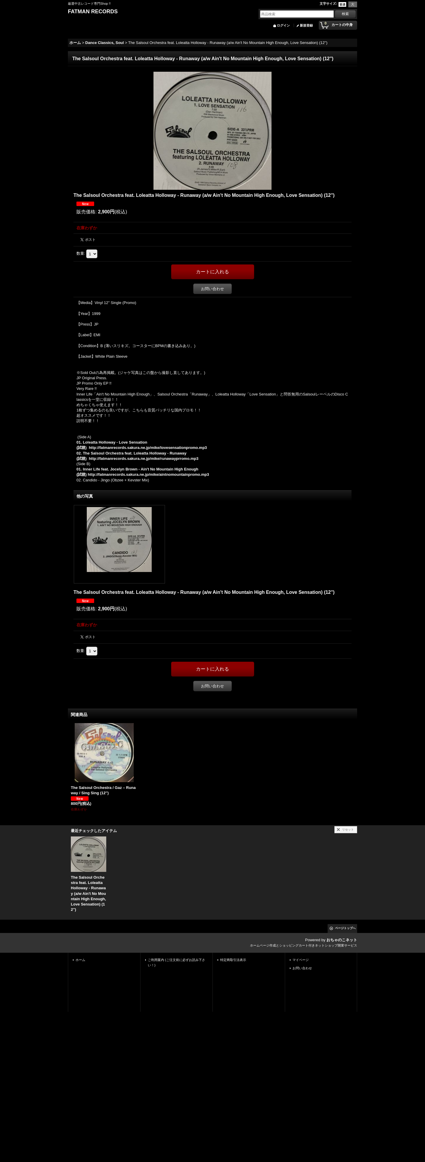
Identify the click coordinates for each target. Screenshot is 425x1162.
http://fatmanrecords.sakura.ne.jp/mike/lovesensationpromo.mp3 (148, 447)
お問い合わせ (212, 289)
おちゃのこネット (341, 940)
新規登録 (306, 25)
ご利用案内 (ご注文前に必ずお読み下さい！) (176, 962)
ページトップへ (345, 928)
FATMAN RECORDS (93, 11)
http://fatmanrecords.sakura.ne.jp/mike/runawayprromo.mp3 (143, 458)
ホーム (80, 960)
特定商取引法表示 (233, 960)
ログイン (283, 25)
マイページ (300, 960)
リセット (348, 829)
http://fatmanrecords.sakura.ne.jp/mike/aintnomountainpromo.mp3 (148, 474)
